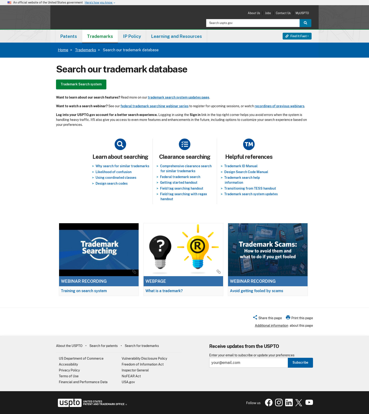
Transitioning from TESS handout (250, 188)
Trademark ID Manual (240, 166)
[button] (267, 319)
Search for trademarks (142, 346)
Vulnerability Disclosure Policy (144, 358)
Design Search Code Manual (246, 172)
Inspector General (135, 370)
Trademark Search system (81, 84)
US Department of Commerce (81, 358)
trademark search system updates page (178, 97)
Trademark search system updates (251, 194)
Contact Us (283, 13)
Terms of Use (69, 376)
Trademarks (85, 50)
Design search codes (112, 183)
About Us (254, 13)
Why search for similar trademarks (122, 166)
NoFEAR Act (131, 376)
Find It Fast (296, 36)
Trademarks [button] (100, 36)
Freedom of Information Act (143, 364)
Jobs (268, 13)
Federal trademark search (180, 177)
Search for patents (103, 346)
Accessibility (68, 364)
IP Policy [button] (132, 36)
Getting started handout (178, 182)
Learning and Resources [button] (176, 36)
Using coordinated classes (116, 177)
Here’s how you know (100, 2)
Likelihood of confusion (114, 172)
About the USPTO (69, 346)
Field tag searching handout (181, 188)
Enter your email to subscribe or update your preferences (251, 355)
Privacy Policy (69, 370)
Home (63, 50)
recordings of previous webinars (279, 106)
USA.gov (128, 382)
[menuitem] (68, 36)
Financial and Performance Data (83, 382)
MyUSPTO (302, 13)
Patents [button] (68, 36)
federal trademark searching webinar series (154, 106)
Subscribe (300, 362)
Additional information (271, 325)
